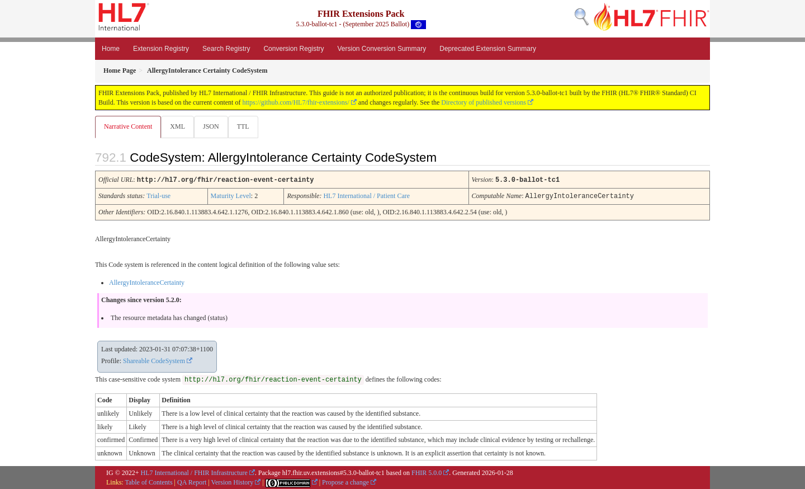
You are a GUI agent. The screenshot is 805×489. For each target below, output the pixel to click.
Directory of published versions (483, 102)
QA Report (191, 482)
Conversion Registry (293, 49)
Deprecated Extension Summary (487, 49)
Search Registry (226, 49)
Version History (232, 482)
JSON (213, 126)
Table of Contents (148, 482)
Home (111, 49)
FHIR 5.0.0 (426, 472)
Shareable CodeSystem (154, 360)
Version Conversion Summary (381, 49)
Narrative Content (128, 126)
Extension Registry (161, 49)
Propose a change (345, 482)
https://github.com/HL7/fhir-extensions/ (295, 102)
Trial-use (158, 196)
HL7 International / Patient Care (366, 196)
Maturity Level (231, 196)
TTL (246, 126)
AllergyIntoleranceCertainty (146, 282)
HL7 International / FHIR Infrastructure (194, 472)
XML (178, 126)
